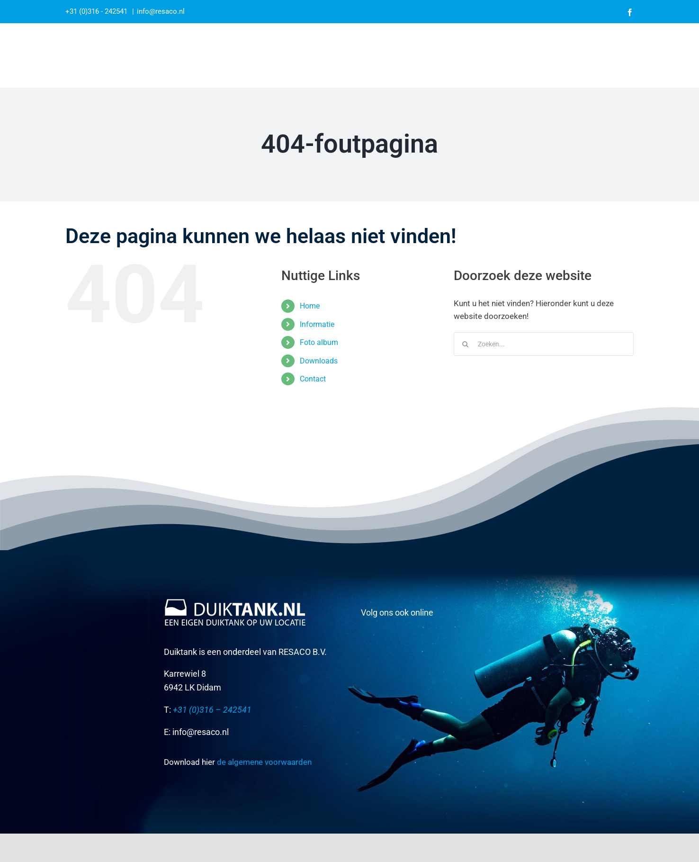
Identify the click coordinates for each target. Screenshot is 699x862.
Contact (313, 378)
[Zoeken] (465, 344)
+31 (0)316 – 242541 (211, 710)
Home (310, 305)
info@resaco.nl (161, 11)
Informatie (317, 324)
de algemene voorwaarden (264, 762)
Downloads (319, 360)
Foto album (319, 342)
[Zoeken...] (544, 344)
